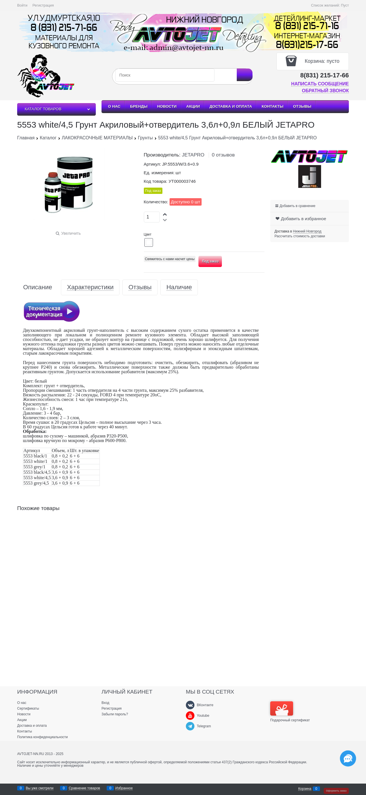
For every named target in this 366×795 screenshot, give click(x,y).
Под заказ (210, 261)
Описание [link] (37, 287)
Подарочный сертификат (290, 711)
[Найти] (244, 75)
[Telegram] (190, 726)
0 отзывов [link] (223, 155)
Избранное (124, 788)
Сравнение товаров (84, 788)
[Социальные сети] (348, 758)
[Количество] (152, 217)
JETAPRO (193, 155)
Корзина (304, 789)
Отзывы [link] (140, 287)
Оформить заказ (336, 790)
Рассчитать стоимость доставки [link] (299, 236)
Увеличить (71, 233)
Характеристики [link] (90, 287)
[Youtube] (190, 715)
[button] (165, 214)
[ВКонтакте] (190, 705)
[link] (307, 231)
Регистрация (43, 5)
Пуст (345, 5)
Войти (22, 5)
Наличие (179, 287)
